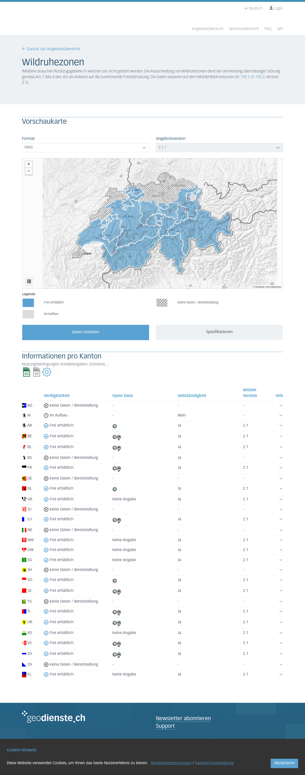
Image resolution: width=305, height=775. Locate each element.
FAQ (268, 29)
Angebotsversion (170, 139)
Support (165, 726)
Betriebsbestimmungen (171, 763)
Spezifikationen (219, 332)
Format (28, 139)
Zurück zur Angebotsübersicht (53, 49)
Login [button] (276, 8)
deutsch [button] (253, 9)
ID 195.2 (258, 77)
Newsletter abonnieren (183, 719)
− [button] (28, 171)
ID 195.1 (243, 77)
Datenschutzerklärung (214, 763)
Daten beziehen (85, 332)
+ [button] (28, 164)
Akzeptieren (284, 763)
